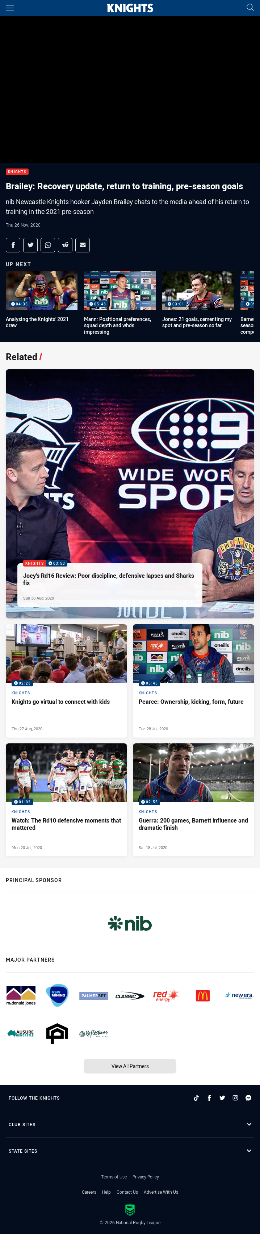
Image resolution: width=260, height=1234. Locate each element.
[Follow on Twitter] (222, 1097)
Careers (89, 1192)
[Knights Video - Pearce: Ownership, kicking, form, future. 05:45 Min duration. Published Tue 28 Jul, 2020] (193, 680)
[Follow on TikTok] (196, 1097)
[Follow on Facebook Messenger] (248, 1097)
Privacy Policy (146, 1177)
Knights (17, 172)
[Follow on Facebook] (209, 1097)
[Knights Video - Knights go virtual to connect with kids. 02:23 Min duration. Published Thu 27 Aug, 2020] (66, 680)
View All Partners (130, 1066)
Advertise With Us (161, 1192)
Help (106, 1192)
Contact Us (127, 1192)
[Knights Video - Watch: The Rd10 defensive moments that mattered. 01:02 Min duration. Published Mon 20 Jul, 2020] (66, 799)
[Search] (250, 7)
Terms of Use (114, 1177)
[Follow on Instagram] (235, 1097)
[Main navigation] (10, 8)
